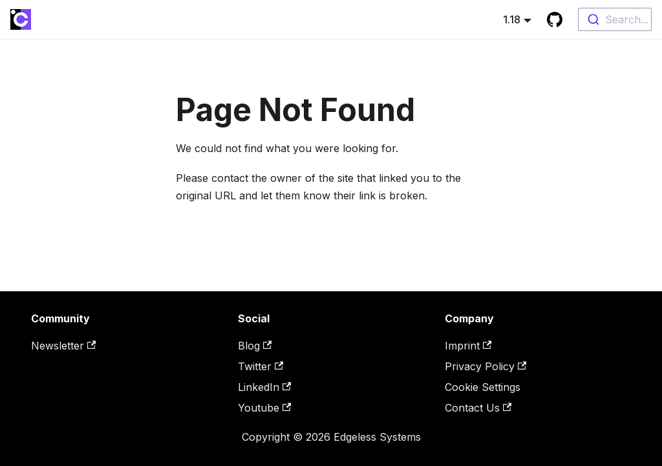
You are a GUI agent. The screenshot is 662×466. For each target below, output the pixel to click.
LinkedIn (264, 387)
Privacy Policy (485, 366)
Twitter (260, 366)
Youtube (264, 407)
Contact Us (478, 407)
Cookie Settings (482, 387)
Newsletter (63, 345)
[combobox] (615, 19)
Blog (255, 345)
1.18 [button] (511, 19)
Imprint (468, 345)
